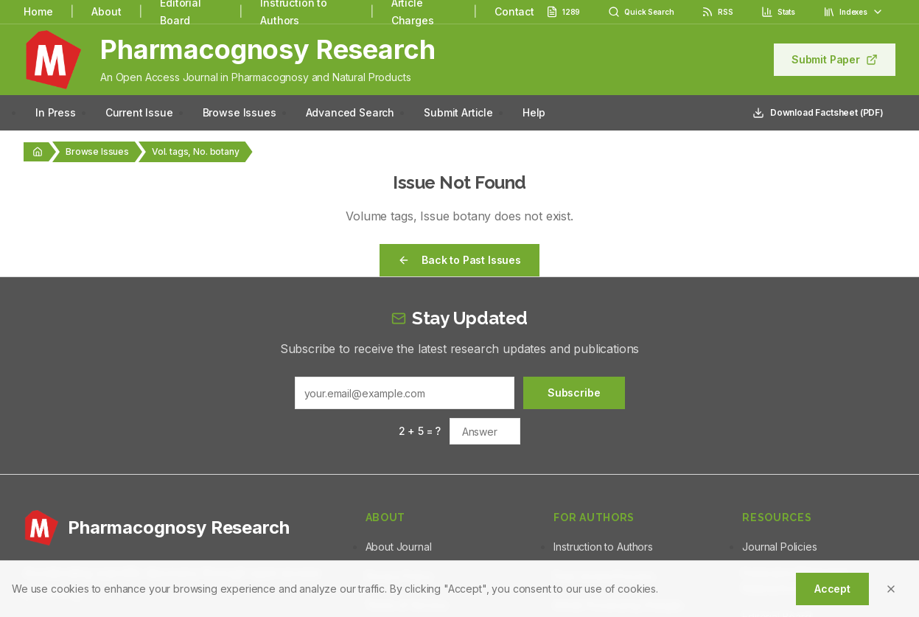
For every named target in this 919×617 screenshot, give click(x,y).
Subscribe (574, 392)
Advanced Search (350, 112)
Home (38, 11)
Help (534, 112)
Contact (514, 11)
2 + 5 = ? (420, 431)
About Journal (399, 546)
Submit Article (458, 112)
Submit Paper (835, 59)
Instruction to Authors (602, 546)
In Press (55, 112)
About (106, 11)
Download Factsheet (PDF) (818, 113)
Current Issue (139, 112)
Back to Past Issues (459, 260)
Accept (832, 588)
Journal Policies (779, 546)
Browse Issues (239, 112)
